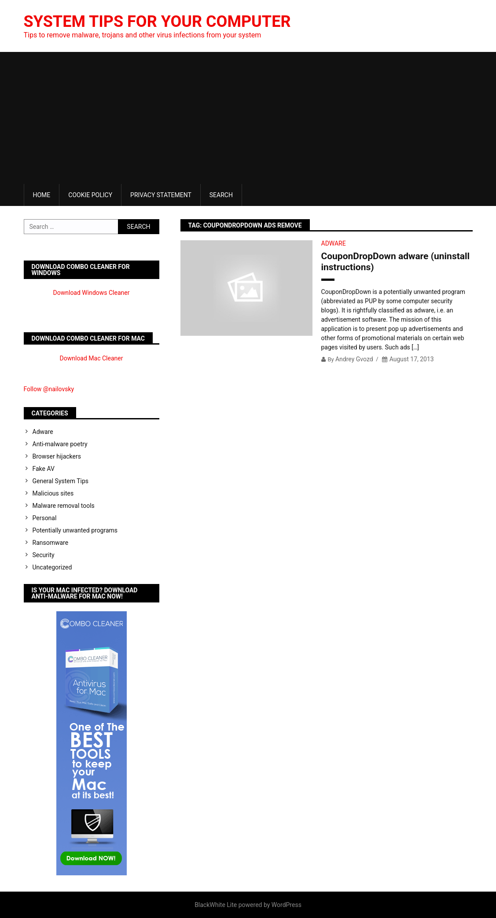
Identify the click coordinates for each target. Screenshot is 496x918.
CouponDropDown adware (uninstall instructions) (395, 261)
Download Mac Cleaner (91, 358)
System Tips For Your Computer (157, 21)
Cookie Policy (90, 194)
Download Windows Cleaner (91, 292)
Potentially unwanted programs (75, 530)
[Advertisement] (248, 118)
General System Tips (61, 481)
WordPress (286, 904)
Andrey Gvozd (354, 359)
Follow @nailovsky (49, 389)
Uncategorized (52, 567)
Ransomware (51, 542)
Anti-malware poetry (60, 444)
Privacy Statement (160, 194)
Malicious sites (53, 493)
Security (44, 554)
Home (42, 194)
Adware (333, 243)
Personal (45, 517)
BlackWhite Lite (216, 904)
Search (221, 194)
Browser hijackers (57, 456)
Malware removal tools (64, 505)
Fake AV (44, 468)
